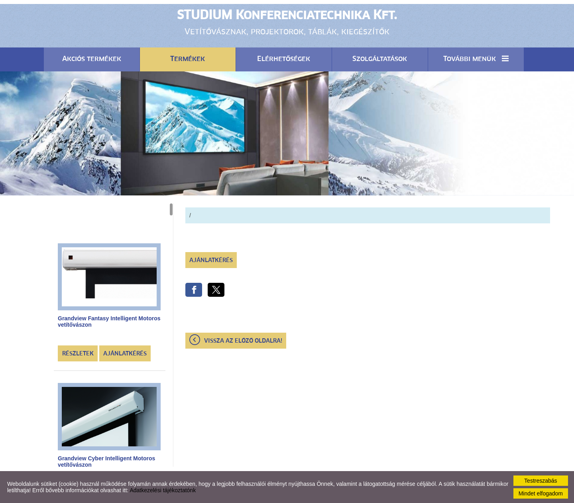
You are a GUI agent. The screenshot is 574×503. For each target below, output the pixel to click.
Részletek (78, 354)
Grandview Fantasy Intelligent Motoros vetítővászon (109, 321)
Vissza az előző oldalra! (243, 341)
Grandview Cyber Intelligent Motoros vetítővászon (106, 461)
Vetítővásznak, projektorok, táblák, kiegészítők (287, 22)
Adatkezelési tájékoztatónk (163, 490)
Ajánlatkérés (125, 354)
